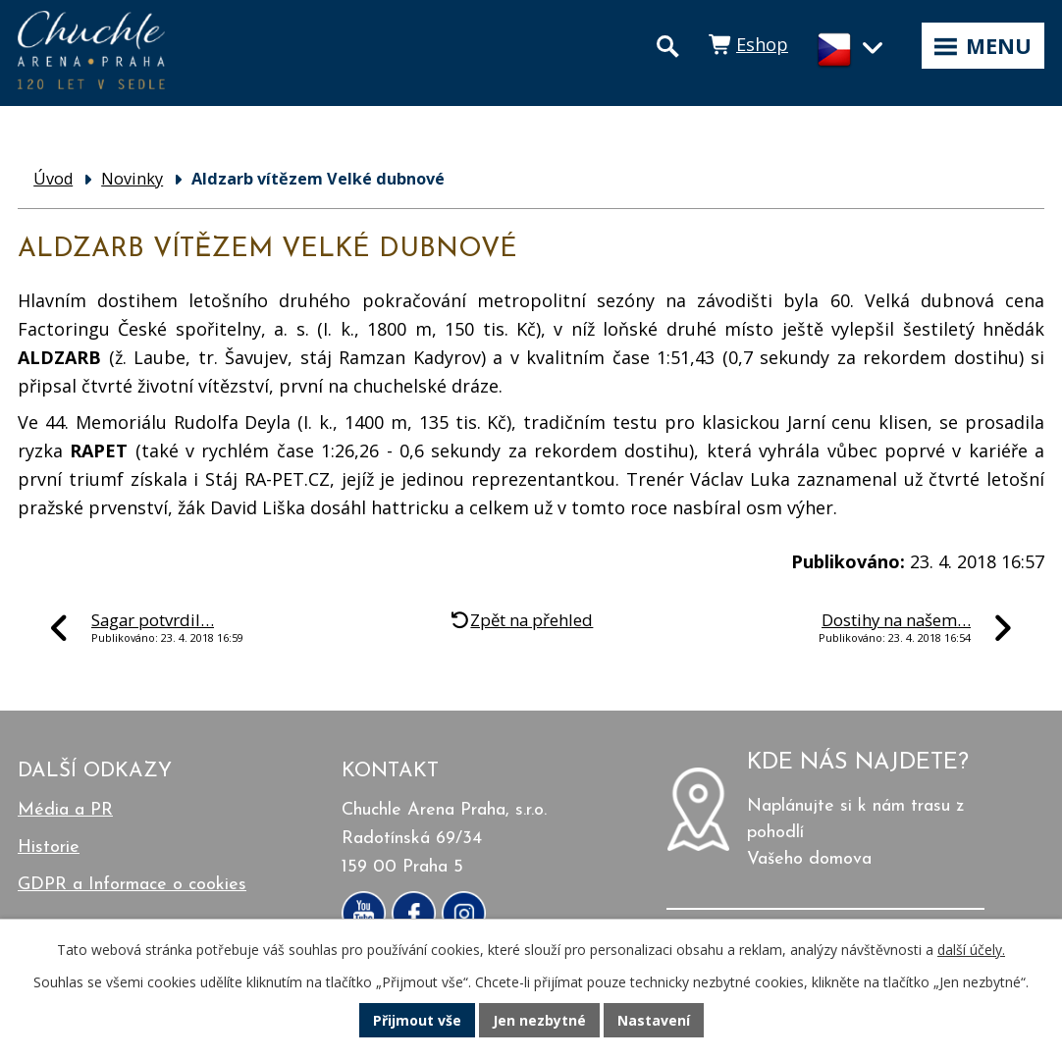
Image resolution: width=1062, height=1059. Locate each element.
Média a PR (65, 810)
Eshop (762, 44)
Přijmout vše (417, 1020)
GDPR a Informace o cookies (132, 884)
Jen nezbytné (539, 1020)
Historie (49, 847)
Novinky (132, 178)
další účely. (971, 949)
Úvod (53, 178)
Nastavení (653, 1020)
